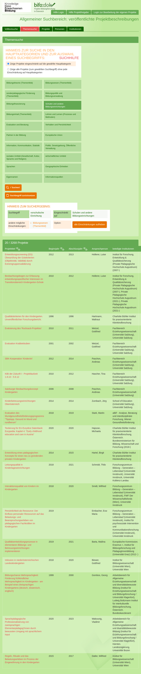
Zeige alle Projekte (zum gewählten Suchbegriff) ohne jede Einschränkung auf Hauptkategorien (37, 71)
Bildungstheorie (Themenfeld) (19, 83)
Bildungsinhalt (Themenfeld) (19, 114)
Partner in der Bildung (16, 135)
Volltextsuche (11, 29)
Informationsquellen (54, 177)
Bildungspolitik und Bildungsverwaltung (54, 94)
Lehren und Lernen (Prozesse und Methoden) (60, 115)
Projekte (46, 29)
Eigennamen (12, 177)
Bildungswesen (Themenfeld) (58, 83)
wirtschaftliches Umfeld (55, 156)
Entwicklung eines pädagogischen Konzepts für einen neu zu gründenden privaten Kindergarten (24, 455)
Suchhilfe (69, 58)
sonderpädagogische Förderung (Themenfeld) (20, 94)
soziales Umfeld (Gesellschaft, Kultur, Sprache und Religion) (23, 157)
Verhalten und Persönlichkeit (58, 124)
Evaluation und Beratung (17, 124)
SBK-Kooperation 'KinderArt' (19, 358)
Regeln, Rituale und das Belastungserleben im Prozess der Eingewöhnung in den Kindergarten (22, 659)
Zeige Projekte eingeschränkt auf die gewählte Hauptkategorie (39, 64)
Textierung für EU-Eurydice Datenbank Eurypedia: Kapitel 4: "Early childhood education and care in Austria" (24, 431)
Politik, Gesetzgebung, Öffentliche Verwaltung (60, 146)
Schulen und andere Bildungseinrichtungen (55, 105)
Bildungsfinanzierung (15, 104)
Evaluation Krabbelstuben (17, 343)
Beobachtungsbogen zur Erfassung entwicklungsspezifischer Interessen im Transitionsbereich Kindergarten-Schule (24, 279)
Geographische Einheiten (56, 166)
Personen (59, 29)
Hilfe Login (58, 12)
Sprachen (10, 166)
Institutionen (75, 29)
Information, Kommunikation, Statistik (23, 145)
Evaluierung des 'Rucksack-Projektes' (23, 328)
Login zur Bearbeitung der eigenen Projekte (115, 12)
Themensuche (30, 29)
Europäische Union (53, 135)
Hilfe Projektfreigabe (79, 12)
